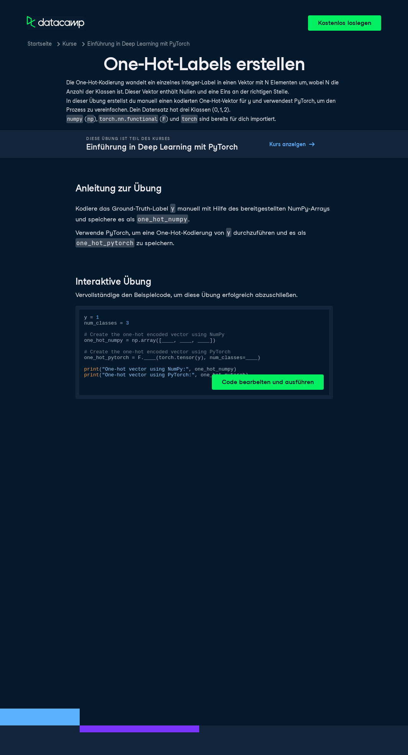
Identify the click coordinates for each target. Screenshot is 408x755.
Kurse (69, 44)
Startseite (40, 44)
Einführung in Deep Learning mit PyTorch (138, 44)
